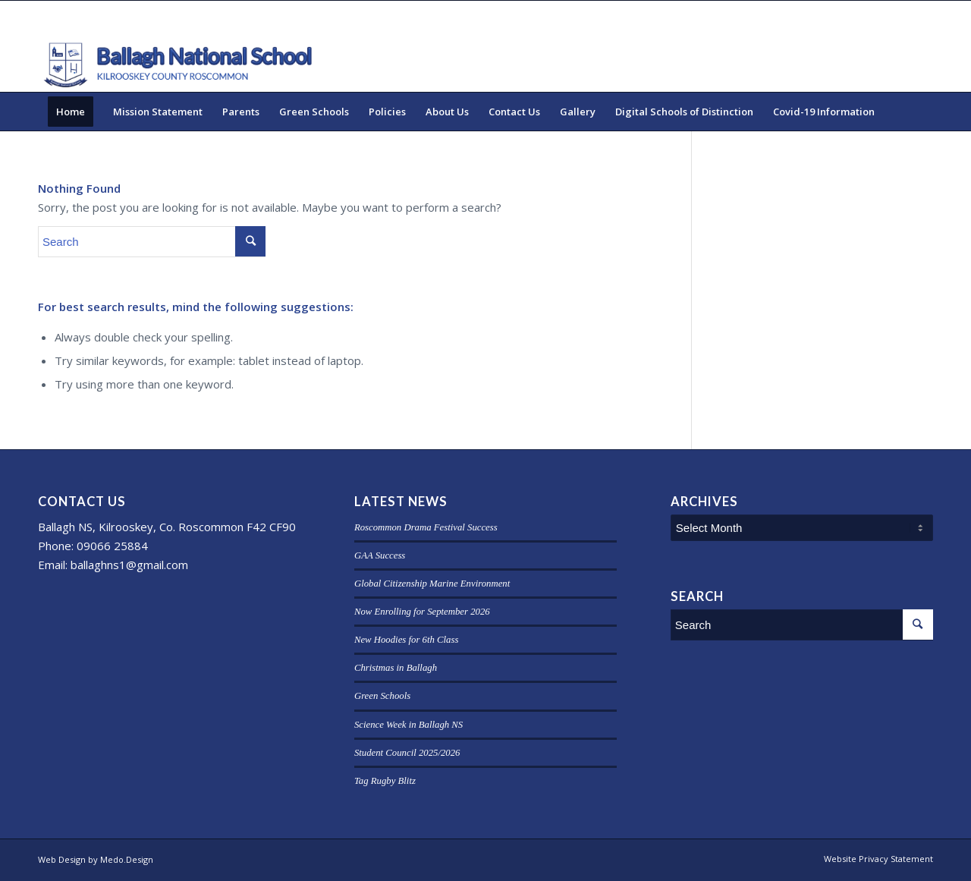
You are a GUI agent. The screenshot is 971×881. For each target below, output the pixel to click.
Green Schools (382, 696)
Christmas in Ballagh (395, 667)
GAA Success (379, 555)
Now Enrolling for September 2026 (422, 611)
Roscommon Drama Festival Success (426, 527)
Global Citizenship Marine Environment (432, 583)
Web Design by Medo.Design (95, 859)
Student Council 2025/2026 (407, 752)
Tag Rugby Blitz (385, 781)
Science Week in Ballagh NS (408, 724)
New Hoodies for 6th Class (406, 639)
